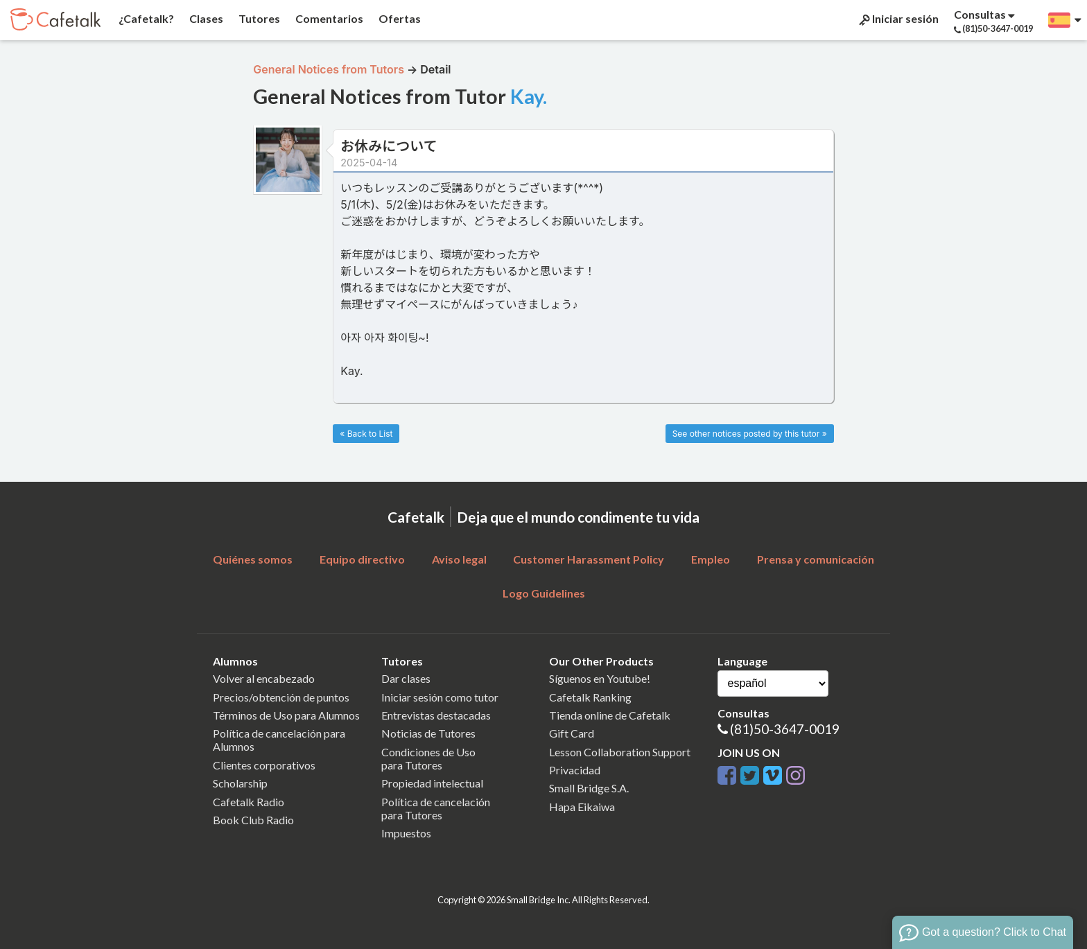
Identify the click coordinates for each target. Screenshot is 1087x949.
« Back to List (366, 433)
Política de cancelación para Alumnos (279, 739)
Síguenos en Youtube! (599, 678)
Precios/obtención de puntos (281, 697)
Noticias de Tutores (428, 733)
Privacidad (574, 769)
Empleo (710, 559)
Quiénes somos (253, 559)
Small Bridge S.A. (589, 787)
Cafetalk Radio (248, 801)
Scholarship (240, 783)
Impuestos (406, 832)
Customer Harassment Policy (588, 559)
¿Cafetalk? (145, 18)
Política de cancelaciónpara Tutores (435, 808)
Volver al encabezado (264, 678)
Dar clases (406, 678)
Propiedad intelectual (432, 783)
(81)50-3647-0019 (785, 728)
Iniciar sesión (898, 19)
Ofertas (398, 18)
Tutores (258, 18)
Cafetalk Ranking (590, 697)
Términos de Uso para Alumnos (286, 715)
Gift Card (571, 733)
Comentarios (328, 18)
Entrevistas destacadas (436, 715)
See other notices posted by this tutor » (749, 433)
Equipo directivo (362, 559)
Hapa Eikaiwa (582, 806)
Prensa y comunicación (815, 559)
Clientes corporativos (264, 765)
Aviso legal (459, 559)
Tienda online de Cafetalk (609, 715)
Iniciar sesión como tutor (439, 697)
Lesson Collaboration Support (619, 751)
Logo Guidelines (544, 593)
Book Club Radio (253, 819)
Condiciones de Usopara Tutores (428, 758)
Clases (205, 18)
